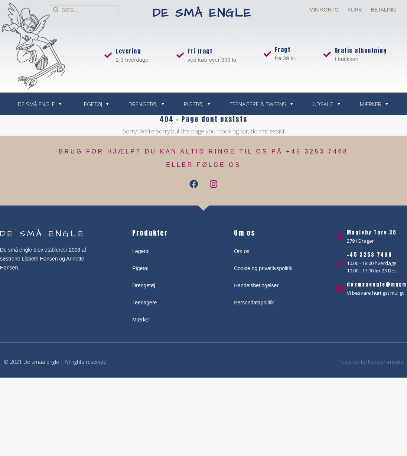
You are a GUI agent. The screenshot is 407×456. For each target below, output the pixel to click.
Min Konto (324, 10)
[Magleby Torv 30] (339, 237)
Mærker (374, 104)
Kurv (355, 10)
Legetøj (95, 104)
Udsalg (327, 104)
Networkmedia (385, 361)
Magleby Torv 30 (372, 232)
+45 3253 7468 (369, 254)
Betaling (383, 10)
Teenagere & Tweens (262, 104)
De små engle (202, 13)
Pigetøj (197, 104)
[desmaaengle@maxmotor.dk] (339, 289)
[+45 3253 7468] (339, 263)
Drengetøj (146, 104)
